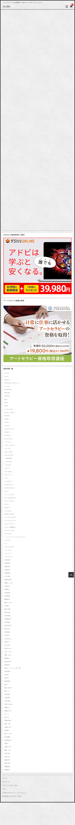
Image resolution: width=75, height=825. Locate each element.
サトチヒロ (8, 534)
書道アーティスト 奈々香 (12, 668)
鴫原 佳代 (7, 763)
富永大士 (7, 629)
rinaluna (6, 422)
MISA (6, 402)
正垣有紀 (7, 694)
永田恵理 (7, 697)
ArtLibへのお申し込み (10, 785)
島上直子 (7, 645)
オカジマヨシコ (9, 524)
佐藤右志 (7, 570)
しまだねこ (8, 465)
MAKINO (7, 393)
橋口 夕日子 (8, 688)
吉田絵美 (7, 596)
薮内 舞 (7, 724)
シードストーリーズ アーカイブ (14, 537)
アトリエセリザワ (10, 517)
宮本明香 (7, 622)
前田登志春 (8, 579)
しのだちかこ (8, 461)
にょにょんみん (9, 494)
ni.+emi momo (8, 409)
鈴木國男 (7, 737)
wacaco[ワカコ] (9, 429)
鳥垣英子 (7, 760)
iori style (7, 386)
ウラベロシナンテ (10, 520)
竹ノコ (6, 714)
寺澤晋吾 (7, 632)
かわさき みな (8, 455)
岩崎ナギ (7, 642)
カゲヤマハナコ (9, 530)
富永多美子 (8, 625)
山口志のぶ (8, 638)
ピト (5, 543)
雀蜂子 (6, 743)
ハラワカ (7, 540)
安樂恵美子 (8, 619)
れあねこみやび (9, 514)
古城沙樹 (7, 593)
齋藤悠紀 (7, 766)
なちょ (6, 491)
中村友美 (7, 560)
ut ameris (7, 425)
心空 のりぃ (8, 652)
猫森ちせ (7, 707)
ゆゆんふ (7, 507)
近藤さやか (8, 727)
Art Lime (7, 373)
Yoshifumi (7, 435)
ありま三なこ (8, 438)
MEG (5, 399)
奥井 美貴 (7, 609)
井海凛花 (7, 563)
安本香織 (7, 616)
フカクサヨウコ (9, 547)
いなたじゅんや (9, 445)
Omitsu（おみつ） (10, 412)
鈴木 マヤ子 (8, 734)
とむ (5, 478)
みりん (6, 504)
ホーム (4, 778)
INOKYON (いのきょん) (11, 383)
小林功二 (7, 635)
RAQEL (6, 419)
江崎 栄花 (7, 701)
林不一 (6, 684)
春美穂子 (7, 665)
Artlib (6, 6)
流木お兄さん (8, 704)
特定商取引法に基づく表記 (11, 796)
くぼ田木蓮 (8, 458)
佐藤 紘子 (7, 566)
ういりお (7, 448)
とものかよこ (8, 481)
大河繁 (6, 606)
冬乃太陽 (7, 576)
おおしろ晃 (8, 452)
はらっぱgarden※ (10, 497)
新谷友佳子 (8, 661)
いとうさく (8, 442)
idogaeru (7, 379)
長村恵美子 (8, 740)
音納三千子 (8, 747)
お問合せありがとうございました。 (15, 793)
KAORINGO (8, 389)
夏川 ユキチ (8, 602)
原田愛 (6, 589)
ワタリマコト (8, 557)
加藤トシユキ (8, 583)
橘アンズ (7, 691)
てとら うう (8, 475)
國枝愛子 (7, 599)
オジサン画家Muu (10, 527)
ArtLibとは (6, 782)
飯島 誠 (7, 750)
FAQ (3, 789)
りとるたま (8, 511)
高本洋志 (7, 753)
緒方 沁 (6, 717)
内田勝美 (7, 573)
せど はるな (8, 471)
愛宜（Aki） (8, 655)
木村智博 (7, 671)
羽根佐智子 (8, 720)
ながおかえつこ (9, 484)
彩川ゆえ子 (8, 648)
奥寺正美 (7, 612)
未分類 (6, 675)
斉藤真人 (7, 658)
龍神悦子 (7, 770)
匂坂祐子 (7, 586)
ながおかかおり (9, 488)
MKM (6, 406)
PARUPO (7, 416)
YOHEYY (7, 432)
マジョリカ (8, 550)
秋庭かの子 (8, 711)
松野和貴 (7, 681)
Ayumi (6, 376)
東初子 (6, 678)
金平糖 (6, 730)
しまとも (7, 468)
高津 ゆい (7, 756)
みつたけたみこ (9, 501)
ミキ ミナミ (8, 553)
